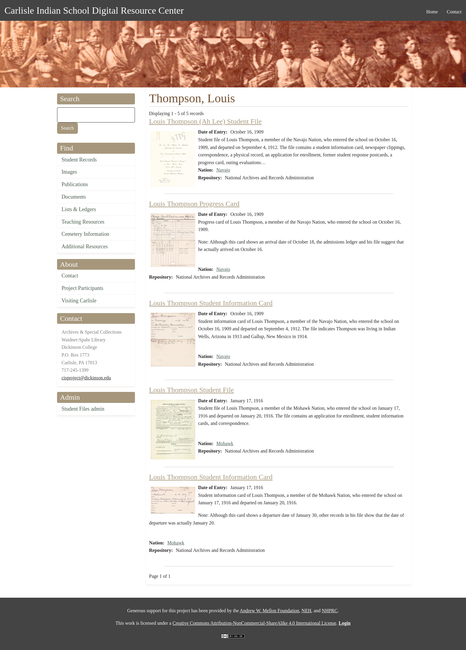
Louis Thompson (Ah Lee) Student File (205, 121)
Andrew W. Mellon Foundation (269, 610)
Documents (74, 197)
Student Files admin (83, 409)
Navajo (223, 169)
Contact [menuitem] (454, 11)
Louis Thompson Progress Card (194, 204)
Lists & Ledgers (79, 209)
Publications (75, 184)
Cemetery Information (85, 234)
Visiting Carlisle (79, 301)
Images (69, 172)
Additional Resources (85, 246)
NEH (306, 610)
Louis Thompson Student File (191, 390)
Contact (70, 276)
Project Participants (82, 288)
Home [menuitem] (432, 11)
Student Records (79, 160)
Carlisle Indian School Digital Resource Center (94, 10)
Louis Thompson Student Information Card (211, 303)
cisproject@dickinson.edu (86, 377)
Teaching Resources (83, 222)
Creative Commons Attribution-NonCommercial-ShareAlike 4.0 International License (254, 623)
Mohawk (224, 443)
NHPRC (330, 610)
